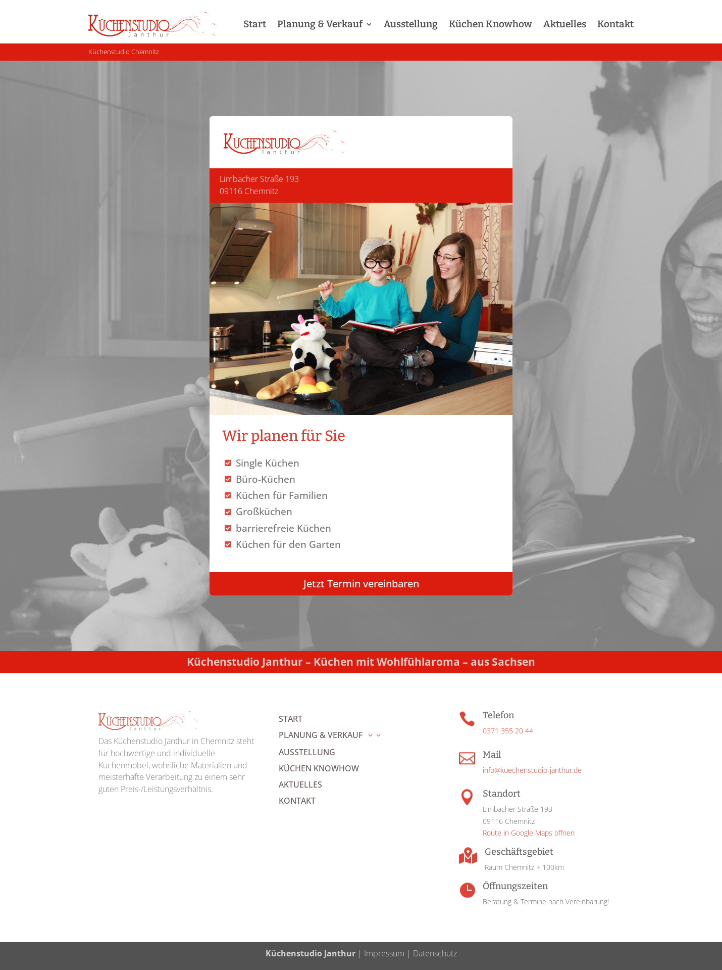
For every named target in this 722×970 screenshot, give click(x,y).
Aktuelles (564, 24)
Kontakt (615, 24)
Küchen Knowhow (490, 24)
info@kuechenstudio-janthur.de (532, 770)
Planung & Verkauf (320, 24)
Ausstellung (411, 24)
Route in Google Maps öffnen (529, 833)
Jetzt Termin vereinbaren (361, 583)
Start (254, 24)
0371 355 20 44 (508, 730)
